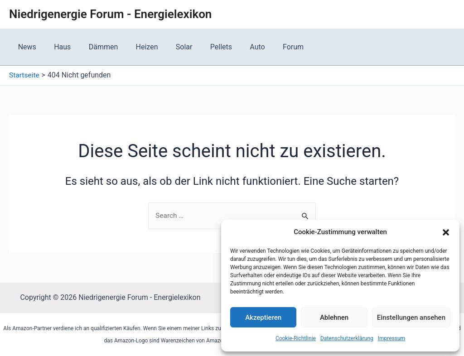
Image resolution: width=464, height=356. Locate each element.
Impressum (391, 338)
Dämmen (95, 47)
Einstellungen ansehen (411, 317)
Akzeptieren (263, 317)
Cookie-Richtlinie (296, 338)
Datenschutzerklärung (346, 338)
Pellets (203, 47)
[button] (445, 232)
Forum (268, 47)
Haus (57, 47)
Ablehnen (334, 317)
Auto (235, 47)
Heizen (135, 47)
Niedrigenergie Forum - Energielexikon (110, 14)
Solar (169, 47)
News (25, 47)
